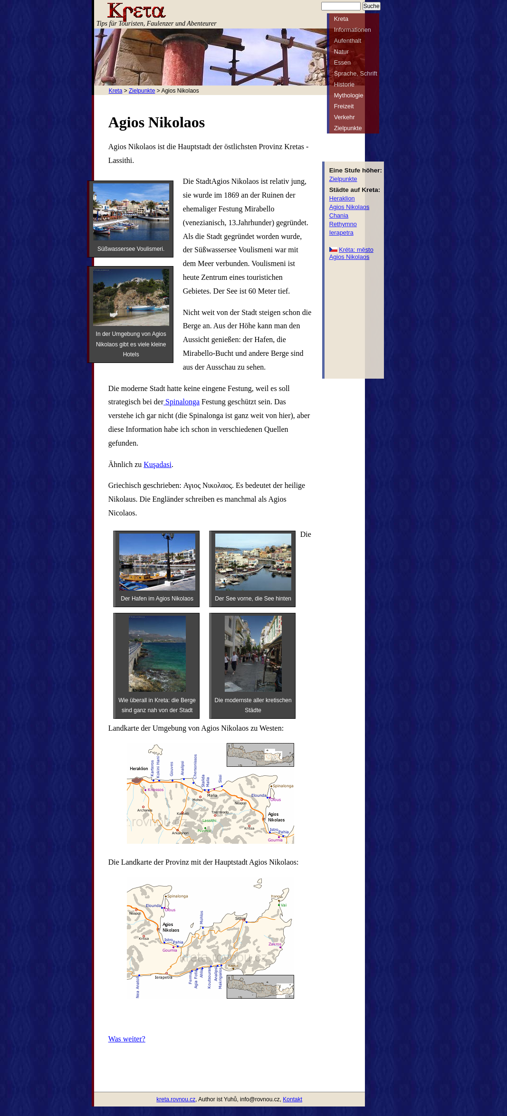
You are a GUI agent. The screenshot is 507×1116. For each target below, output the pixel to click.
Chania (339, 215)
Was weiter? (126, 1039)
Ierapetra (341, 232)
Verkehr (344, 117)
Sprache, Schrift (355, 73)
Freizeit (344, 106)
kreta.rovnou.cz (175, 1099)
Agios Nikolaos (349, 206)
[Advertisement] (357, 319)
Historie (344, 84)
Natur (341, 51)
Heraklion (342, 198)
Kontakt (292, 1099)
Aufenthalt (348, 40)
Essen (342, 62)
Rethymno (343, 224)
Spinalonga (181, 402)
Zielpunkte (142, 90)
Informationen (352, 29)
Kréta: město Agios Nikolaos (351, 253)
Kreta (116, 90)
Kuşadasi (157, 464)
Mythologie (349, 95)
